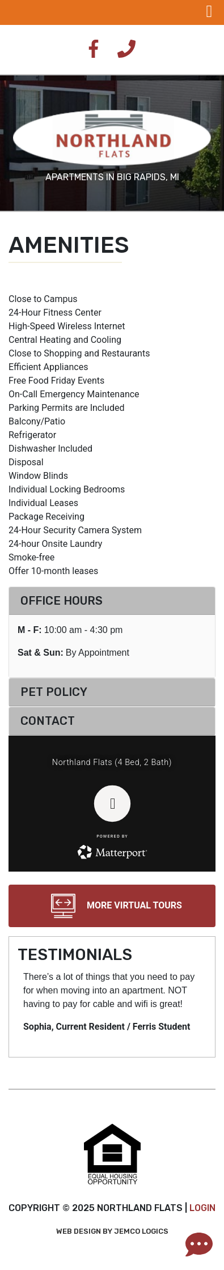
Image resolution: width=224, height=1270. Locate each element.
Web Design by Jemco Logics (112, 1231)
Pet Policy (53, 692)
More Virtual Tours (112, 906)
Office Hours (61, 601)
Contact (47, 721)
